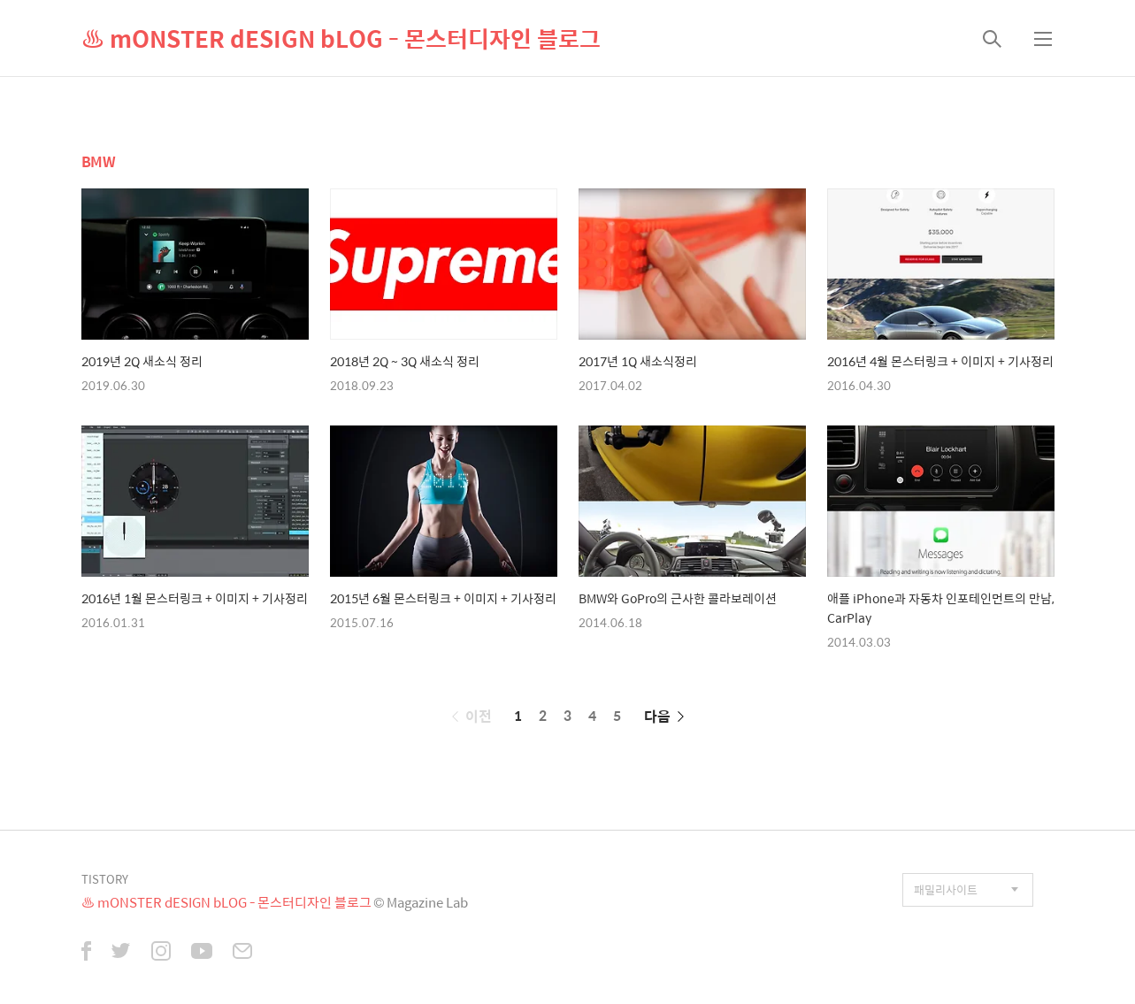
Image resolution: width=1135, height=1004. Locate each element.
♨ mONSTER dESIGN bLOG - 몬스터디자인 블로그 (341, 38)
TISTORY (104, 879)
